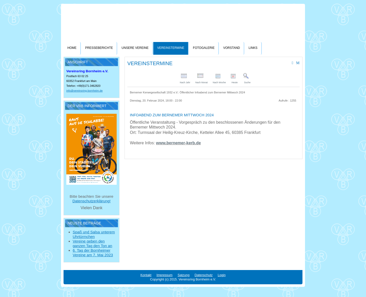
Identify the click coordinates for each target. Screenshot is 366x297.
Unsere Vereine (134, 48)
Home (72, 48)
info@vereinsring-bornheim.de (84, 90)
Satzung (184, 275)
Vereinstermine (170, 48)
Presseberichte (99, 48)
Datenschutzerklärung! (91, 201)
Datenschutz (204, 275)
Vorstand (231, 48)
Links (253, 48)
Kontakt (145, 275)
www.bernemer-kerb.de (178, 143)
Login (221, 275)
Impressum (165, 275)
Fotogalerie (204, 48)
